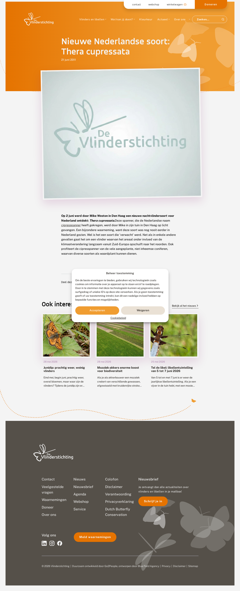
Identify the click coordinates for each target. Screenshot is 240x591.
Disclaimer (179, 566)
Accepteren (97, 310)
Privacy (166, 566)
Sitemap (193, 566)
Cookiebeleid (118, 317)
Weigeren (143, 310)
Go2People (111, 566)
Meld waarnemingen (95, 537)
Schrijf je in (153, 501)
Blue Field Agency (148, 566)
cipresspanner (71, 225)
